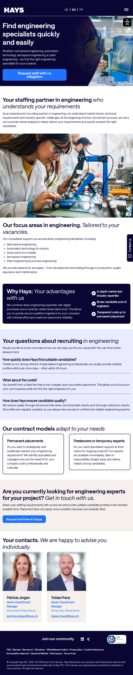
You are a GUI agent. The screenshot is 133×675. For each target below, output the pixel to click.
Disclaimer (40, 649)
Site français (56, 653)
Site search (27, 649)
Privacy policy (76, 649)
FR (81, 9)
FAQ (9, 649)
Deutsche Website (39, 653)
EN (74, 9)
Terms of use (70, 653)
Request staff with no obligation (34, 75)
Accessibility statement (18, 653)
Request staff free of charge (24, 519)
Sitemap (16, 649)
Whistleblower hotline (57, 649)
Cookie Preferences (94, 649)
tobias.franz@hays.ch (65, 616)
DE (66, 9)
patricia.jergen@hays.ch (22, 616)
